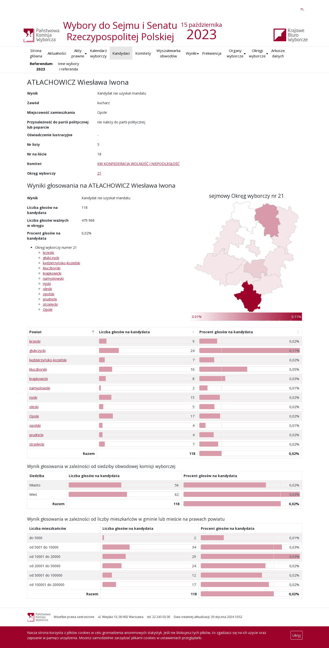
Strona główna (36, 53)
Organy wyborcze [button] (235, 53)
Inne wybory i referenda (68, 66)
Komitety (143, 53)
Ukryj (297, 635)
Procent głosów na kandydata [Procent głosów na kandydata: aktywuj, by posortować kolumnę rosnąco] (226, 332)
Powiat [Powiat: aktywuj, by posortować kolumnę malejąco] (35, 332)
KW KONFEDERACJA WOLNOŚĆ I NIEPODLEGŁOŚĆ (138, 163)
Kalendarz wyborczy (98, 53)
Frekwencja (211, 53)
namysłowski (53, 278)
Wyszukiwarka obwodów (168, 53)
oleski (47, 288)
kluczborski (51, 268)
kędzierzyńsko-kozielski (61, 263)
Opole (47, 309)
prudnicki (50, 299)
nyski (47, 283)
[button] (191, 53)
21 (99, 173)
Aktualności (57, 53)
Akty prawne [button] (77, 53)
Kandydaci (121, 53)
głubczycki (51, 257)
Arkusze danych (278, 53)
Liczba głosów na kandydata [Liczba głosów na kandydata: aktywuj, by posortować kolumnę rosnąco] (124, 332)
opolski (48, 294)
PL (303, 8)
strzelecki (50, 304)
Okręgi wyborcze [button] (257, 53)
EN (293, 8)
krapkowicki (52, 273)
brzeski (48, 252)
